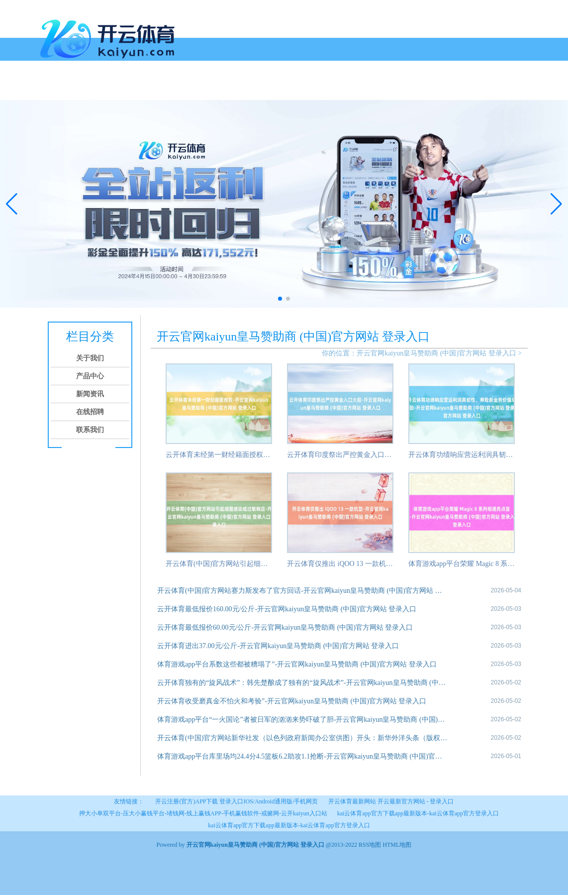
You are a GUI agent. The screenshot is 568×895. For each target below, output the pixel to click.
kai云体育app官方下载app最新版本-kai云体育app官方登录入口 (418, 813)
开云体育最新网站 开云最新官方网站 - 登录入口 (391, 801)
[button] (556, 204)
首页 (51, 88)
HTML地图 (396, 844)
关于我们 (81, 88)
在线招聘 (194, 88)
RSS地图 (370, 844)
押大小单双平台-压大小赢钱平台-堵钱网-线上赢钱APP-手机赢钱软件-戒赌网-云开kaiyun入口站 (203, 813)
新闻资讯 (157, 88)
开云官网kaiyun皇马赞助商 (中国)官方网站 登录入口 (436, 353)
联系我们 (232, 88)
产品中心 (119, 88)
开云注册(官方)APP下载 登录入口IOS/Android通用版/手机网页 (236, 801)
